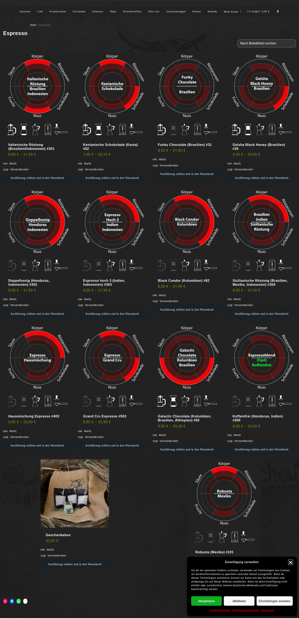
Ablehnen (239, 601)
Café (40, 11)
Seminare (97, 11)
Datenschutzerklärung (245, 610)
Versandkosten (19, 169)
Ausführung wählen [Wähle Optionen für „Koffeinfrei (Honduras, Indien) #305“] (247, 449)
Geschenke (79, 11)
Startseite (25, 11)
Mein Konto (231, 11)
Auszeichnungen (176, 11)
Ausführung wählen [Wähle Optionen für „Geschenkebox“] (60, 564)
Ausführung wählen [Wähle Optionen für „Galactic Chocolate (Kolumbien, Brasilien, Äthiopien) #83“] (172, 449)
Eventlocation (58, 11)
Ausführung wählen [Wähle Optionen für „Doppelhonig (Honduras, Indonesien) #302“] (22, 313)
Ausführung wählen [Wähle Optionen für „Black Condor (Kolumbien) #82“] (172, 309)
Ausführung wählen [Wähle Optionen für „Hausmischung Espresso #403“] (22, 445)
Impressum (267, 610)
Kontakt (212, 11)
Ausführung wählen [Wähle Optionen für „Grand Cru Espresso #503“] (97, 445)
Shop (113, 11)
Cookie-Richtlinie (220, 610)
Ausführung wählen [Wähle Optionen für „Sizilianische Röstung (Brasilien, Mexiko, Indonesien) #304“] (247, 313)
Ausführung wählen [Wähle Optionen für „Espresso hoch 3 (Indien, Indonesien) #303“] (97, 313)
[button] (291, 562)
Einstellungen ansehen (274, 601)
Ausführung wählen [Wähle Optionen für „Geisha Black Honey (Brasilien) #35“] (247, 177)
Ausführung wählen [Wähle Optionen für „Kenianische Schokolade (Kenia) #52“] (97, 177)
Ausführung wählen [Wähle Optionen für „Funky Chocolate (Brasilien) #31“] (172, 174)
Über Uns (153, 11)
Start (33, 25)
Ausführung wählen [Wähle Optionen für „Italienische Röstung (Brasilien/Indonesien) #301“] (22, 177)
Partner (196, 11)
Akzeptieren (206, 601)
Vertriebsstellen (132, 11)
